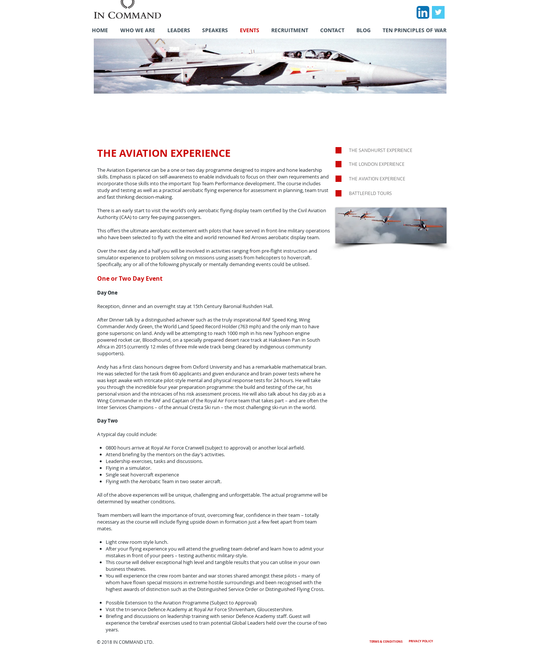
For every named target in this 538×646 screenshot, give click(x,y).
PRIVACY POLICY (421, 641)
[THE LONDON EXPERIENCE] (383, 163)
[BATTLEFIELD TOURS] (381, 193)
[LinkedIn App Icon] (423, 12)
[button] (270, 66)
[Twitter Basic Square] (438, 12)
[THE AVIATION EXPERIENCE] (383, 178)
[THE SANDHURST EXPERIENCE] (384, 150)
